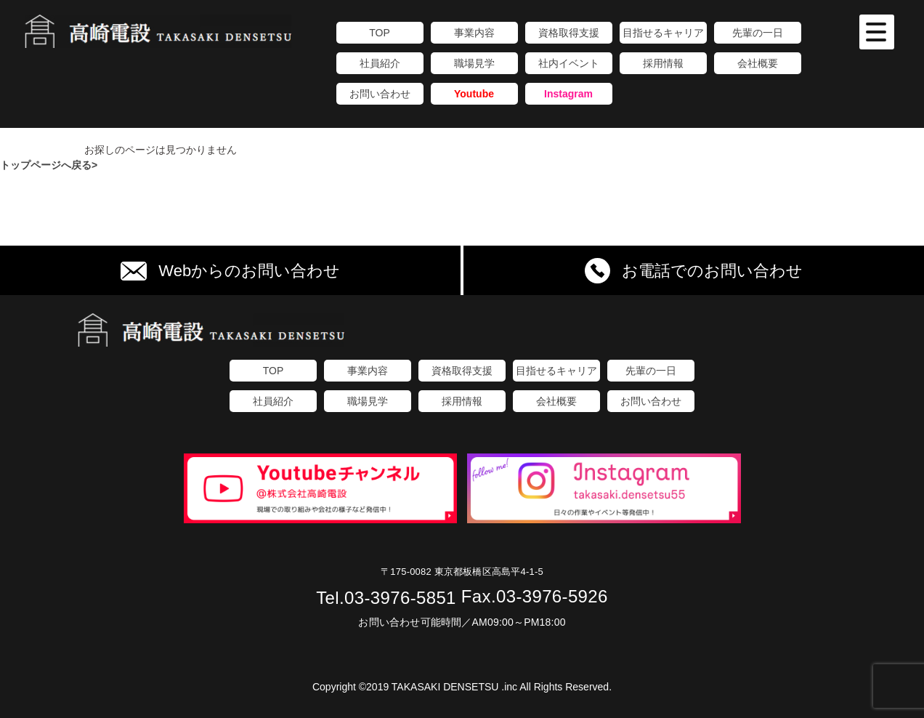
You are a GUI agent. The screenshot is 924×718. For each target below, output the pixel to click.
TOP (379, 33)
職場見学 (474, 63)
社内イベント (568, 63)
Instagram (568, 94)
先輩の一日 (757, 33)
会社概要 (757, 63)
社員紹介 (380, 63)
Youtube (474, 94)
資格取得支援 (568, 33)
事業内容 (474, 33)
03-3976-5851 (386, 598)
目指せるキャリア (663, 33)
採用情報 (663, 63)
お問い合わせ (379, 94)
